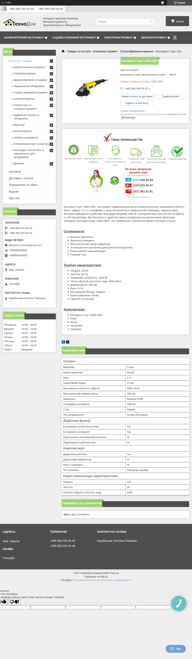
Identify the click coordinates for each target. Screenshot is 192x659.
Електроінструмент (118, 37)
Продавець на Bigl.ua (96, 576)
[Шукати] (151, 21)
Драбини (19, 163)
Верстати (19, 124)
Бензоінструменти (24, 98)
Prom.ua (114, 573)
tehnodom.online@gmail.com (25, 245)
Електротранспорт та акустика (32, 143)
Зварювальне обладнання (29, 86)
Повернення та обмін (23, 184)
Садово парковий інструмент (74, 37)
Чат (175, 649)
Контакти (15, 171)
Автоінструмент (23, 131)
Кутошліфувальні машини (136, 51)
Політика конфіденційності (116, 580)
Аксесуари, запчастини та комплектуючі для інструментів (29, 154)
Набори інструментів (26, 137)
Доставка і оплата (21, 178)
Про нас (14, 198)
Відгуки (14, 191)
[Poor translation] (14, 602)
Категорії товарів (20, 61)
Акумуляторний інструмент (24, 37)
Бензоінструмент (154, 37)
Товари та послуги (78, 51)
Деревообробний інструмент (30, 79)
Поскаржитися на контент (87, 580)
